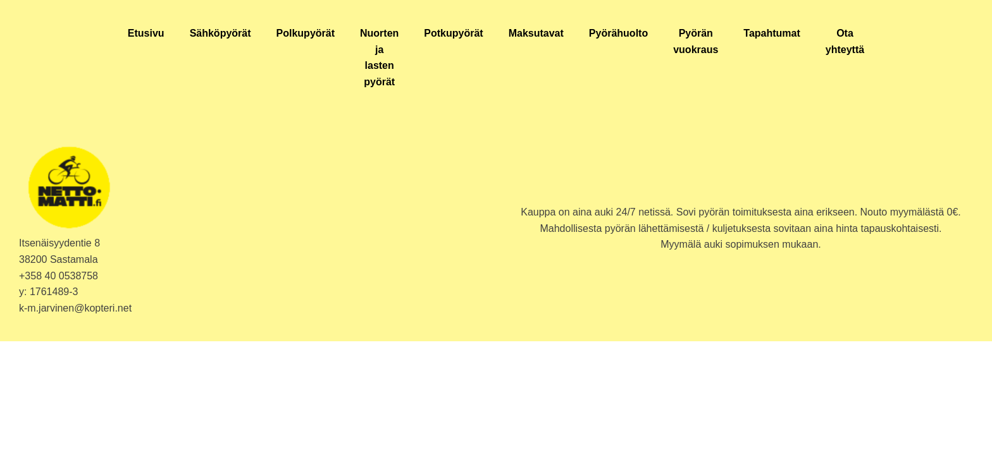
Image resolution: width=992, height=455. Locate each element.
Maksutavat (536, 33)
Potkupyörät (453, 33)
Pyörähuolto (618, 33)
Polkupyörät (305, 33)
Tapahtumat (771, 33)
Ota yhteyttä (845, 41)
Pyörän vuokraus (695, 41)
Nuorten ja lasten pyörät (379, 57)
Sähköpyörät (220, 33)
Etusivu (146, 33)
